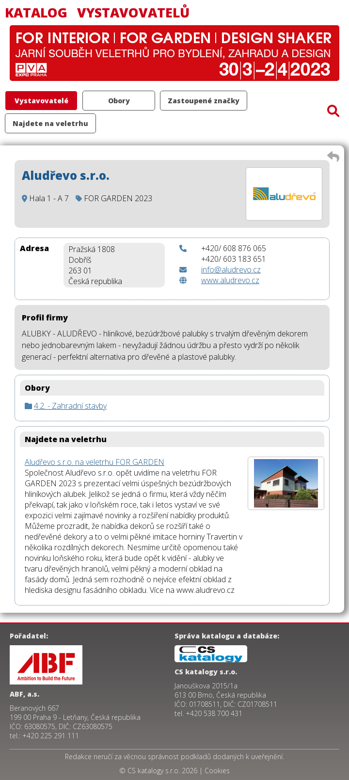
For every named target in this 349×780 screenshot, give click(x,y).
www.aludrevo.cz (230, 280)
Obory (119, 100)
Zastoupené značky (203, 100)
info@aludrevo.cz (231, 269)
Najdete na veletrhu (50, 123)
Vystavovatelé (41, 100)
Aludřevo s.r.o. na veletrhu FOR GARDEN (94, 462)
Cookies (217, 770)
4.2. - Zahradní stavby (70, 405)
